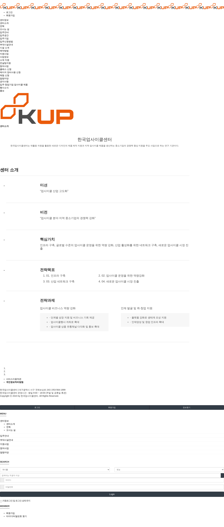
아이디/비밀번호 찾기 (16, 516)
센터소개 (10, 424)
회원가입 (10, 15)
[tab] (112, 420)
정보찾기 (186, 407)
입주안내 (4, 436)
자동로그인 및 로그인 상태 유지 (15, 500)
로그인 (9, 12)
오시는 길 (11, 430)
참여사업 (4, 448)
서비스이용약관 (13, 379)
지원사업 (4, 444)
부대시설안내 (6, 440)
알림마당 (4, 452)
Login (112, 494)
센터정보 (4, 421)
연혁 (8, 427)
